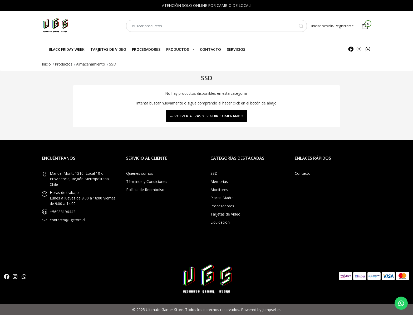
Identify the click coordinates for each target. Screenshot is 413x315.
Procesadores (146, 49)
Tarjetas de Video (108, 49)
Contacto (210, 49)
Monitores (219, 189)
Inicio (46, 64)
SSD (214, 173)
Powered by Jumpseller (260, 309)
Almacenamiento (90, 64)
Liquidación (220, 222)
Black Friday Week (67, 49)
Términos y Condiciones (146, 181)
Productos (177, 49)
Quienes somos (139, 173)
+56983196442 (62, 211)
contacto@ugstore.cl (67, 219)
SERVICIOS (236, 49)
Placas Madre (222, 197)
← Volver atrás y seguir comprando (206, 115)
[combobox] (216, 26)
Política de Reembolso (145, 189)
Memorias (219, 181)
